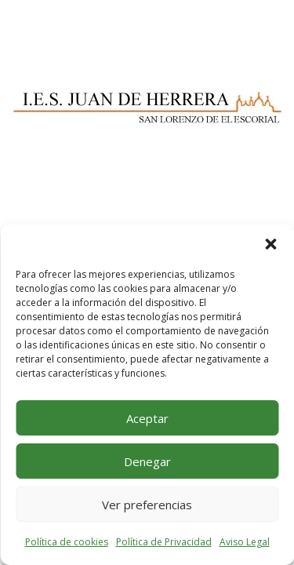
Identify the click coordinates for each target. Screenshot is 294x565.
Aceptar (147, 418)
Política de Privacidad (164, 542)
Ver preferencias (147, 504)
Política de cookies (66, 542)
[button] (270, 244)
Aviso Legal (245, 542)
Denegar (147, 461)
